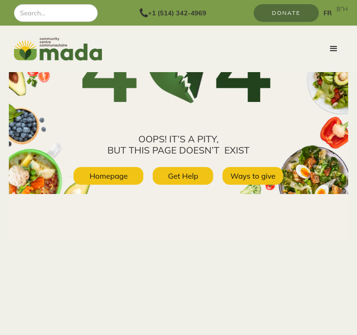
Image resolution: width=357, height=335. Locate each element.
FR (327, 13)
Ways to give (253, 176)
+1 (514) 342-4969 (177, 13)
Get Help (183, 176)
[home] (60, 48)
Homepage (108, 176)
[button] (334, 49)
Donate (286, 12)
